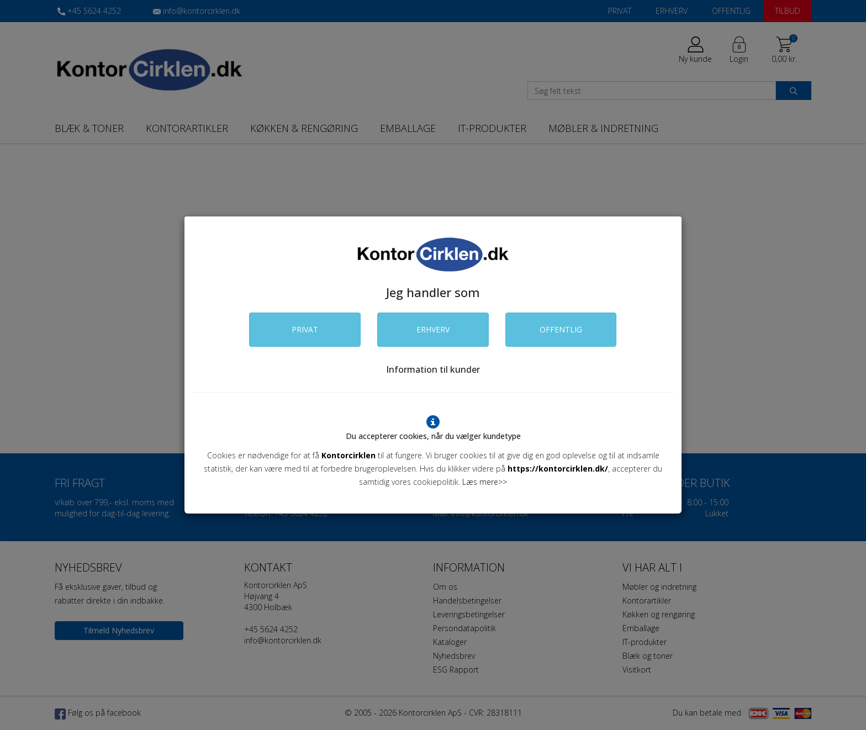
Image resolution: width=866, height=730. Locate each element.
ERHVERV (433, 329)
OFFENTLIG (561, 329)
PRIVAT (305, 329)
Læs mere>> (484, 482)
